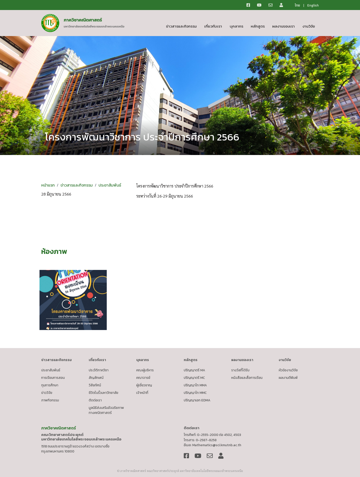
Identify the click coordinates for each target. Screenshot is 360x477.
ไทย (297, 5)
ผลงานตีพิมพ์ (288, 377)
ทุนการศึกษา (49, 385)
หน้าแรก (48, 185)
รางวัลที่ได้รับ (240, 370)
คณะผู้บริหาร (145, 370)
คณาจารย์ (143, 377)
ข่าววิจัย (46, 392)
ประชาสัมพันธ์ (109, 185)
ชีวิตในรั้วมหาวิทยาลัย (103, 392)
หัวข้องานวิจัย (288, 370)
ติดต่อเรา (95, 400)
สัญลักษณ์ (96, 377)
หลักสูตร (258, 26)
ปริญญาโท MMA (195, 385)
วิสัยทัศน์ (95, 385)
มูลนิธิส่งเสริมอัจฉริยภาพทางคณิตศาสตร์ (106, 410)
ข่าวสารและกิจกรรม (181, 26)
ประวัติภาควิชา (98, 370)
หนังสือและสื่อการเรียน (246, 377)
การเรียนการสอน (53, 377)
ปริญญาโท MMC (195, 392)
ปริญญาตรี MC (194, 377)
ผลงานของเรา (283, 26)
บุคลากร (236, 26)
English (313, 5)
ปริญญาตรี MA (194, 370)
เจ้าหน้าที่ (142, 392)
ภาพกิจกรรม (50, 400)
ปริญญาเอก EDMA (197, 400)
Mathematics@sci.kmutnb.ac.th (216, 444)
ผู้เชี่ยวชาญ (144, 385)
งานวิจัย (308, 26)
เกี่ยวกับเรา (213, 26)
